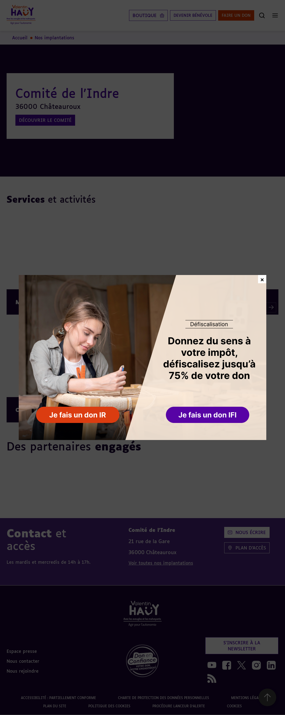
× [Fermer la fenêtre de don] (262, 279)
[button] (208, 415)
